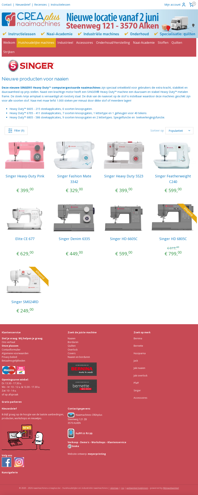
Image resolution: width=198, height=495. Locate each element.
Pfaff (136, 383)
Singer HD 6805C (173, 238)
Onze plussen (10, 345)
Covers (72, 353)
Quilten (177, 42)
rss (122, 487)
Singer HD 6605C (123, 238)
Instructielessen (60, 4)
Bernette (138, 345)
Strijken (9, 52)
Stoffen (163, 42)
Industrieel (65, 42)
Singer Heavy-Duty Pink (25, 176)
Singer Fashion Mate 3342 (74, 179)
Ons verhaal (8, 342)
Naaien (71, 338)
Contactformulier (11, 349)
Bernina (138, 338)
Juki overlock (140, 375)
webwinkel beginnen (137, 487)
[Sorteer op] (179, 130)
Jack (136, 360)
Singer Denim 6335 (74, 238)
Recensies (40, 4)
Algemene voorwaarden (15, 353)
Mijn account (175, 4)
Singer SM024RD (24, 301)
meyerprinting (96, 454)
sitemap (114, 487)
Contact (7, 4)
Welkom (9, 42)
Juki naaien (139, 368)
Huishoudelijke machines (36, 42)
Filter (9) (16, 130)
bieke (75, 446)
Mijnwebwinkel (171, 487)
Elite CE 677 (24, 238)
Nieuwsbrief (22, 4)
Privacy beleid (9, 357)
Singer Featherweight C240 (173, 179)
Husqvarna (140, 353)
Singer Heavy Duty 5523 (123, 176)
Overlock (73, 349)
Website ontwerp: (77, 454)
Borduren (73, 342)
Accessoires (84, 42)
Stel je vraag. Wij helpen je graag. (22, 338)
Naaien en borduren (79, 357)
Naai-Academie (144, 42)
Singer (137, 390)
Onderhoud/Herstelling (113, 42)
